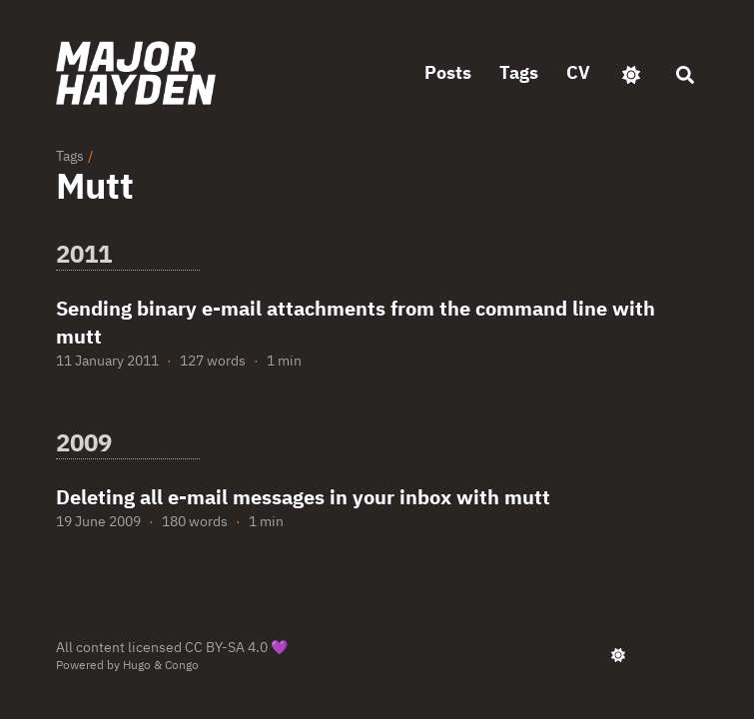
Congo (182, 664)
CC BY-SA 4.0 (226, 647)
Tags (70, 156)
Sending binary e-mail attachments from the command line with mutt (355, 322)
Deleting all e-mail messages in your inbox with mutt (303, 496)
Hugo (137, 664)
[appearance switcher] (631, 73)
